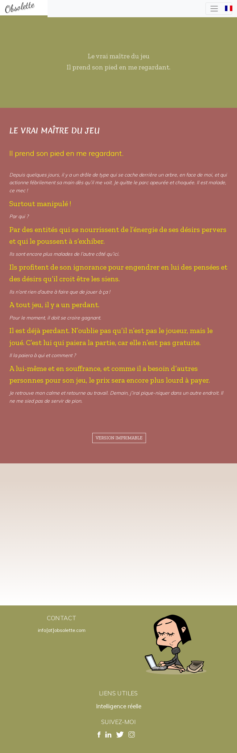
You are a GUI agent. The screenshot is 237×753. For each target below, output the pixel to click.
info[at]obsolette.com (61, 630)
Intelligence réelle (118, 706)
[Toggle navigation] (219, 8)
